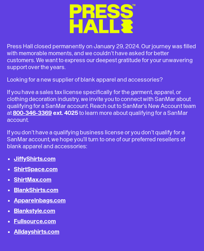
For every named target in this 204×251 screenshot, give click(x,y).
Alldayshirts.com (36, 231)
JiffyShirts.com (35, 158)
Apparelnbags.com (40, 200)
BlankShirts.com (36, 189)
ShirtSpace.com (36, 169)
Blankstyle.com (34, 210)
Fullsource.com (35, 221)
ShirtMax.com (32, 179)
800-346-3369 (32, 112)
